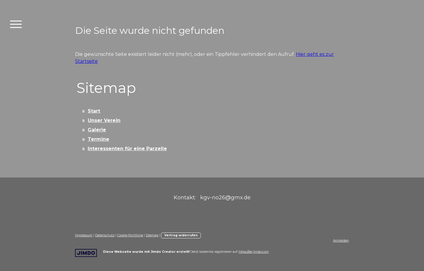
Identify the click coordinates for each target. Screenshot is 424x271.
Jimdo (86, 253)
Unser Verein (104, 120)
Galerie (97, 130)
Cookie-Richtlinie (130, 235)
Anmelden (341, 240)
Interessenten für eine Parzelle (127, 148)
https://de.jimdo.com (253, 252)
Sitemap (152, 235)
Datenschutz (105, 235)
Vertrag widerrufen (181, 235)
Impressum (83, 235)
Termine (98, 139)
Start (94, 111)
